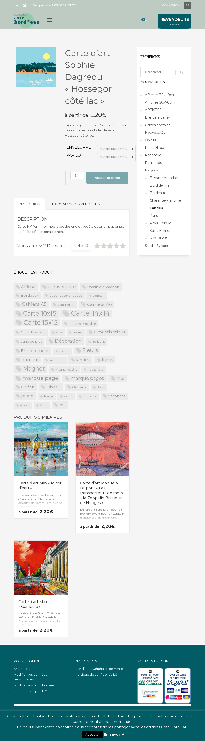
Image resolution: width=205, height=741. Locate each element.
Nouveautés (155, 132)
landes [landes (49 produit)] (83, 359)
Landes (156, 208)
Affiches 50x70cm (160, 102)
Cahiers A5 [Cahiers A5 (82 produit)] (34, 304)
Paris (154, 215)
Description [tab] (29, 204)
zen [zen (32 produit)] (62, 405)
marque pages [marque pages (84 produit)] (87, 378)
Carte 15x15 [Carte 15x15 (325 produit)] (41, 322)
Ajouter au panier (107, 177)
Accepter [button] (92, 734)
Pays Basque (160, 223)
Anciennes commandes (32, 668)
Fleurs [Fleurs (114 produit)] (90, 350)
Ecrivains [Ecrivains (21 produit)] (98, 341)
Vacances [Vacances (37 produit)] (116, 396)
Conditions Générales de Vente (99, 668)
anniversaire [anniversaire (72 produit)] (62, 286)
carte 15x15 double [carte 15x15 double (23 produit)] (82, 323)
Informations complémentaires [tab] (78, 204)
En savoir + (114, 734)
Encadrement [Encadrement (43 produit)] (35, 350)
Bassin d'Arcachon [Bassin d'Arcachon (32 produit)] (103, 287)
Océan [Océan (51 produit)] (28, 386)
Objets (150, 140)
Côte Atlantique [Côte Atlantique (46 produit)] (110, 332)
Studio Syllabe (156, 246)
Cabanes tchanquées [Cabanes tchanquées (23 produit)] (65, 295)
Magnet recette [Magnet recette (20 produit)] (66, 369)
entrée (174, 22)
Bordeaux (158, 193)
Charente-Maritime (165, 200)
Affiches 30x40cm (160, 95)
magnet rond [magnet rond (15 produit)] (96, 369)
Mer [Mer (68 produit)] (120, 378)
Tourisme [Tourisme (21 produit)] (90, 396)
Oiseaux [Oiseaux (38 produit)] (79, 387)
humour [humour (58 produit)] (30, 359)
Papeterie (153, 155)
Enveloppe (78, 147)
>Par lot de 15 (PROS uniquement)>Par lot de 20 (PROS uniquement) (116, 157)
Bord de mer (160, 185)
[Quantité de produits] (77, 175)
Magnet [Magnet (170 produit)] (34, 368)
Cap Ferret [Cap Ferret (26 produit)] (66, 305)
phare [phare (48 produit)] (27, 396)
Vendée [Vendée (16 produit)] (24, 405)
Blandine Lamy (157, 117)
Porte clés (153, 163)
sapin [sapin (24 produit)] (68, 396)
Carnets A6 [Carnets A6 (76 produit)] (99, 304)
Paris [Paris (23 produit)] (101, 387)
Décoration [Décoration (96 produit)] (68, 341)
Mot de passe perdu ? (30, 691)
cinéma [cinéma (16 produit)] (77, 332)
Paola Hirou (154, 148)
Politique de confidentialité (96, 674)
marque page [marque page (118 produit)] (40, 378)
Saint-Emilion (160, 231)
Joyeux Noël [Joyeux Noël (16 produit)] (56, 360)
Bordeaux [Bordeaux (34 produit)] (29, 295)
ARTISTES (153, 110)
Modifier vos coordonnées (34, 685)
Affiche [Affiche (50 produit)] (28, 286)
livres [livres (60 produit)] (107, 359)
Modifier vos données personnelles (30, 677)
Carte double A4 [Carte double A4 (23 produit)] (33, 332)
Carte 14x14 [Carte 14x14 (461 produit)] (90, 313)
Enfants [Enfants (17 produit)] (64, 351)
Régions (152, 170)
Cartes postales (157, 125)
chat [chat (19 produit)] (59, 332)
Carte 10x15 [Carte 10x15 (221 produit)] (39, 313)
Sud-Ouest (158, 238)
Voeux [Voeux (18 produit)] (44, 405)
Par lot (74, 155)
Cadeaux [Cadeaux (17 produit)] (98, 295)
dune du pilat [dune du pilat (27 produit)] (31, 341)
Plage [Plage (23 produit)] (48, 396)
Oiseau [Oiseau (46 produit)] (53, 387)
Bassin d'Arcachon (164, 178)
